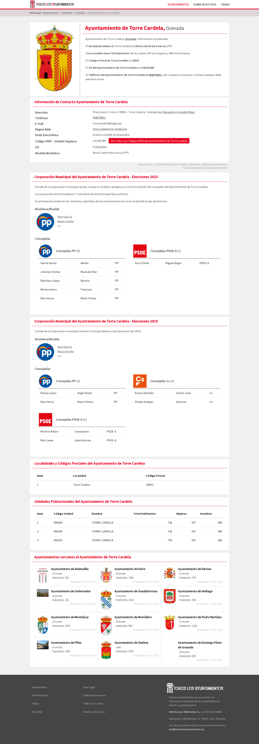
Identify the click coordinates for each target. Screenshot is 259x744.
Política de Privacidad (94, 695)
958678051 (155, 75)
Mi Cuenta (37, 711)
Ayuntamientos (178, 4)
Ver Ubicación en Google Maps (176, 112)
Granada (130, 39)
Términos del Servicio (94, 711)
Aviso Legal (89, 687)
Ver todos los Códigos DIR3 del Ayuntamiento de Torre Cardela (149, 141)
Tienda (225, 4)
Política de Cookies (93, 703)
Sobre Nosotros (204, 4)
